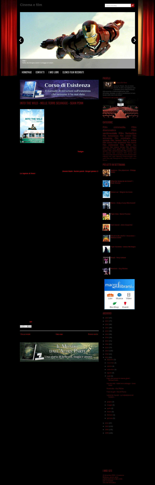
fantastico (119, 156)
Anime (133, 140)
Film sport (112, 156)
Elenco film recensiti (73, 72)
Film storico (107, 149)
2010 (107, 426)
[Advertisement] (119, 452)
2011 (107, 423)
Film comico (125, 136)
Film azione (108, 143)
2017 (107, 341)
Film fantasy (116, 140)
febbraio (110, 415)
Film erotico (132, 158)
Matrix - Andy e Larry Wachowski (123, 203)
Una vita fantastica (109, 482)
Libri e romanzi (108, 481)
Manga (122, 147)
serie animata (127, 149)
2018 (107, 337)
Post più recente (25, 334)
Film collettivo (125, 158)
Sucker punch (79, 171)
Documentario (128, 154)
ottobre (109, 366)
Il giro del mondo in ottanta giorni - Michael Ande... (118, 379)
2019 (107, 334)
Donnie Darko (67, 171)
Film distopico (131, 147)
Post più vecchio (93, 334)
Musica (121, 154)
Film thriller (125, 145)
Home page (59, 334)
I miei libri (53, 72)
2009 (107, 429)
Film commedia (114, 127)
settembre (110, 369)
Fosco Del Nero (121, 83)
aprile (109, 408)
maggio (110, 405)
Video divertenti (114, 154)
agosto (109, 373)
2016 (107, 344)
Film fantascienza (110, 136)
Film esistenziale (110, 145)
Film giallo (117, 149)
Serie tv (126, 140)
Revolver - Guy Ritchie (119, 269)
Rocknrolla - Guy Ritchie (115, 388)
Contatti (40, 72)
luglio (109, 376)
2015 (107, 347)
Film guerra (128, 153)
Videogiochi (116, 158)
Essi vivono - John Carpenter (121, 225)
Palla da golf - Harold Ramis (116, 392)
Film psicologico (122, 138)
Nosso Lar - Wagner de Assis (121, 192)
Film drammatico (52, 107)
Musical (105, 160)
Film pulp (109, 158)
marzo (109, 412)
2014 (107, 351)
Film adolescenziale (116, 151)
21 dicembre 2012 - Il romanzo (113, 475)
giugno (109, 402)
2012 (107, 357)
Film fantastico (127, 133)
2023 (107, 321)
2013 (107, 354)
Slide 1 (24, 60)
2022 (107, 324)
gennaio (110, 418)
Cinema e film (31, 5)
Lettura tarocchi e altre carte (112, 479)
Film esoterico (117, 153)
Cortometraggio (128, 156)
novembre (110, 363)
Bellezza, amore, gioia (110, 477)
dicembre (110, 359)
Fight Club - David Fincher (120, 214)
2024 (107, 318)
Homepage (27, 72)
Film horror (131, 143)
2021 (107, 328)
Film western (128, 151)
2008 (107, 433)
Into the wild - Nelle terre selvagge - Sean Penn (51, 103)
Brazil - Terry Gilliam (118, 257)
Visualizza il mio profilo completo (114, 97)
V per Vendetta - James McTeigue (123, 247)
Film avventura (41, 107)
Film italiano (114, 147)
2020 (107, 331)
